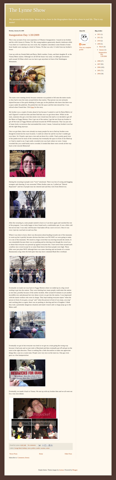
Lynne (83, 44)
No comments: (32, 445)
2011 (99, 37)
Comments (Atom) (23, 458)
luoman (61, 470)
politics (33, 448)
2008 (99, 61)
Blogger (74, 470)
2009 (99, 44)
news (29, 448)
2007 (99, 64)
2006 (99, 67)
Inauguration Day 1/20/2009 (24, 34)
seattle (38, 448)
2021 (99, 34)
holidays (24, 448)
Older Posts (68, 454)
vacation (42, 448)
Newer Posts (13, 454)
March (101, 47)
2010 (99, 41)
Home (41, 454)
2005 (99, 70)
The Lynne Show (27, 10)
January (101, 50)
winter (48, 448)
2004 (99, 74)
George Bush (18, 448)
